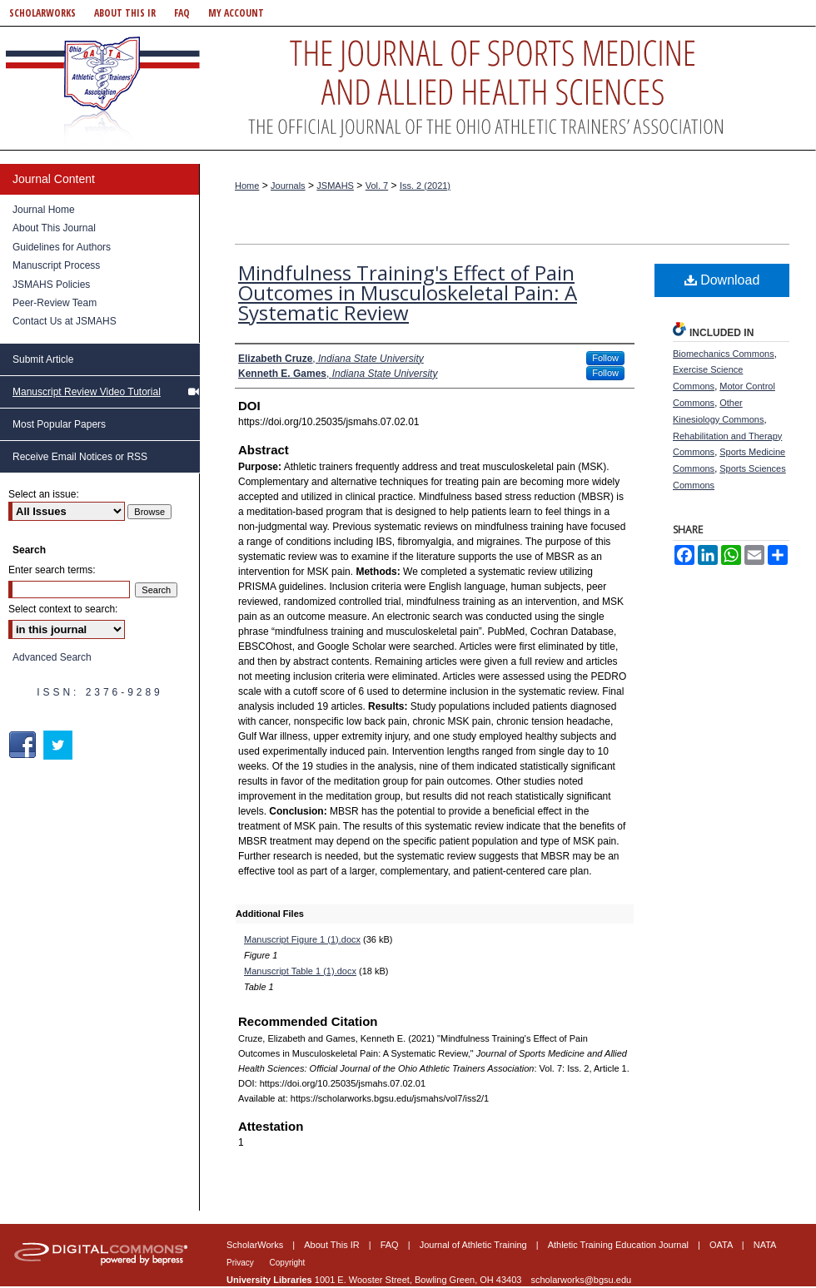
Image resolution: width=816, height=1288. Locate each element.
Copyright (288, 1262)
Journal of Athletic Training (475, 1245)
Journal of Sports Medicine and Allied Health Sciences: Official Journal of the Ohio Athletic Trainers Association (408, 88)
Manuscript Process (56, 265)
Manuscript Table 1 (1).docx (300, 971)
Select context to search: (62, 609)
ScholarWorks (256, 1245)
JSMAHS (335, 186)
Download (722, 280)
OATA (722, 1245)
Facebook (24, 745)
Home (247, 186)
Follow (605, 358)
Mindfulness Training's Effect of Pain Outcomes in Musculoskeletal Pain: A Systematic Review (407, 292)
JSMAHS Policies (51, 284)
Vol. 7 (377, 186)
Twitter (59, 745)
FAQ (391, 1245)
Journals (288, 186)
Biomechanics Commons (723, 354)
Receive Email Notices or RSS (79, 457)
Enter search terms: (52, 570)
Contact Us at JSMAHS (64, 321)
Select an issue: (43, 494)
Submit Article (42, 359)
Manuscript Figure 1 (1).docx (302, 939)
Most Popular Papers (59, 424)
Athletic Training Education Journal (619, 1245)
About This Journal (54, 228)
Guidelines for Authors (61, 247)
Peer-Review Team (54, 303)
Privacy (241, 1262)
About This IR (333, 1245)
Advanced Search (52, 657)
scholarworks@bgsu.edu (581, 1280)
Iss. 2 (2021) (425, 186)
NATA (765, 1245)
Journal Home (43, 209)
